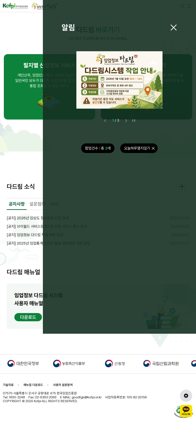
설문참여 (37, 204)
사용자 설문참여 (63, 385)
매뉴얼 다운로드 (33, 385)
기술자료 (8, 385)
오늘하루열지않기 (137, 148)
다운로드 (28, 317)
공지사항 (17, 204)
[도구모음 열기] (186, 396)
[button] (126, 120)
